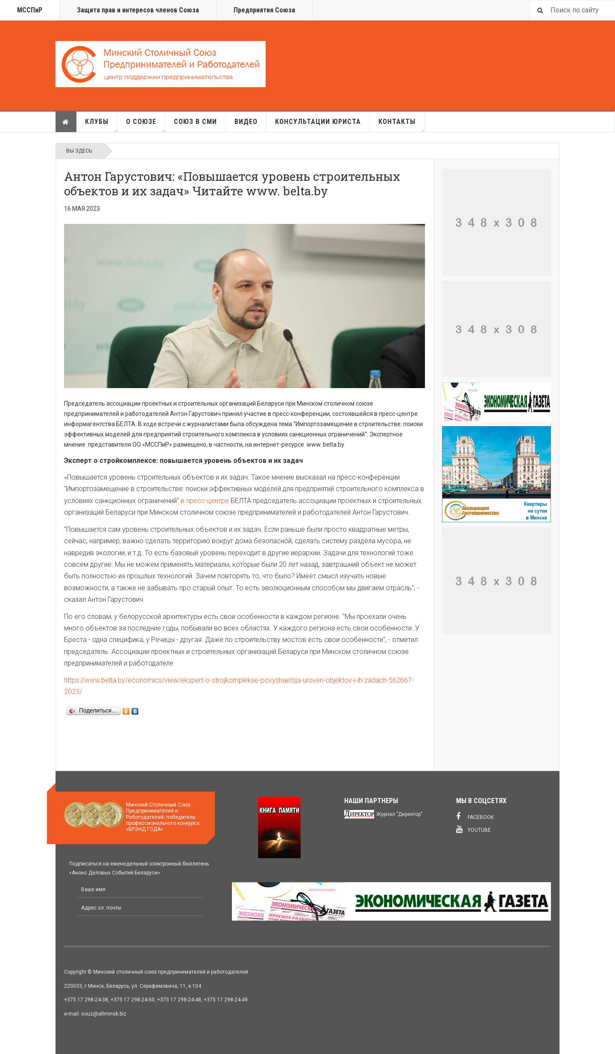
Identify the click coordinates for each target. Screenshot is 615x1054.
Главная (66, 122)
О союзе (145, 125)
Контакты (401, 125)
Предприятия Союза (264, 10)
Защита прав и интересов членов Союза (138, 10)
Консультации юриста (318, 122)
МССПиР (29, 10)
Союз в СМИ (195, 122)
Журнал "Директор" (399, 814)
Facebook (475, 816)
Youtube (473, 829)
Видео (246, 122)
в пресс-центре (205, 501)
